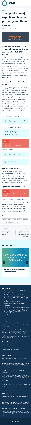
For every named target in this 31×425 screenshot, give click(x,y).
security (5, 222)
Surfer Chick (6, 28)
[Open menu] (28, 3)
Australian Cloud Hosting (10, 322)
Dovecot (19, 219)
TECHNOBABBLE (7, 355)
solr (18, 222)
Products (25, 219)
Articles (4, 10)
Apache (14, 219)
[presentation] (15, 257)
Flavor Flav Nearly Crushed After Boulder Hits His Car (8, 231)
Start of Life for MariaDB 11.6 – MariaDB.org (13, 408)
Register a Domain (7, 344)
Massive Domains (7, 342)
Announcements (6, 219)
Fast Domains (6, 288)
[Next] (27, 262)
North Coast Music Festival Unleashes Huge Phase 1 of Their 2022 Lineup (23, 232)
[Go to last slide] (4, 262)
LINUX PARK (5, 393)
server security (12, 222)
